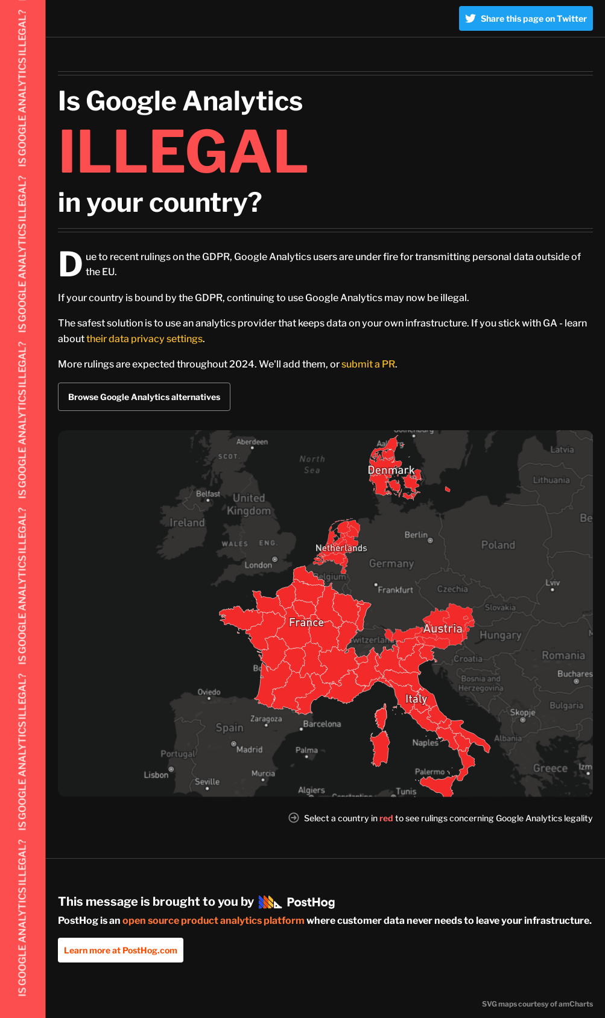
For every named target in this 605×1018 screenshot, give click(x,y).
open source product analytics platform (213, 920)
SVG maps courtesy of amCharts (537, 1003)
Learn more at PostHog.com (120, 950)
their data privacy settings (144, 339)
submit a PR (368, 364)
